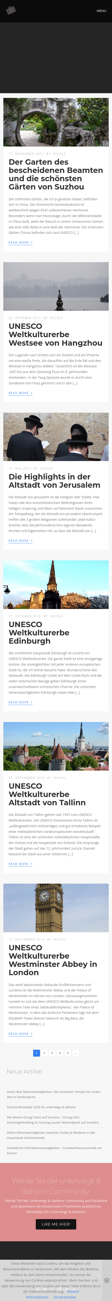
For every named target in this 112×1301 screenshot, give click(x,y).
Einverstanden (65, 1297)
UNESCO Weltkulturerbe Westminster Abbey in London (53, 960)
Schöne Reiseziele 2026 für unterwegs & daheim (41, 1107)
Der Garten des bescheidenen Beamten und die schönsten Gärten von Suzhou (56, 174)
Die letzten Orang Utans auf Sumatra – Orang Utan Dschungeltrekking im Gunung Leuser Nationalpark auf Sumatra (53, 1120)
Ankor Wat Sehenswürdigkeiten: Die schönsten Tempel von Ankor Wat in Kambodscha (54, 1094)
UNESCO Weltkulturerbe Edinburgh (39, 633)
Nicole (59, 154)
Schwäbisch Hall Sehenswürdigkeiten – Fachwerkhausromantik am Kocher (54, 1150)
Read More (20, 242)
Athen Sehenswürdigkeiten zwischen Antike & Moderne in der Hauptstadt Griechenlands (51, 1135)
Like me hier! (56, 1224)
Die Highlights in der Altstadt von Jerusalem (54, 481)
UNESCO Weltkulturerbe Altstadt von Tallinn (47, 794)
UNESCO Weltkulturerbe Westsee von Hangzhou (56, 334)
